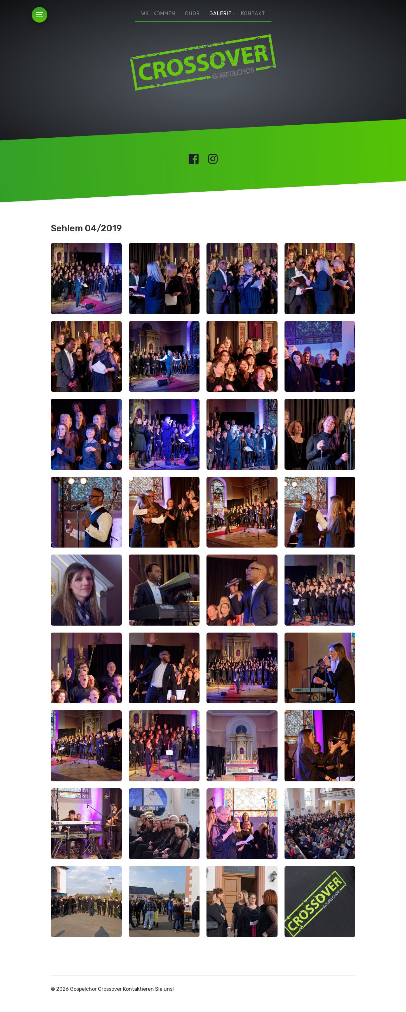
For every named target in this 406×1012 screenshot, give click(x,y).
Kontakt (253, 13)
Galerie (220, 13)
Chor (192, 13)
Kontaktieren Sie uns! (148, 989)
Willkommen (158, 13)
